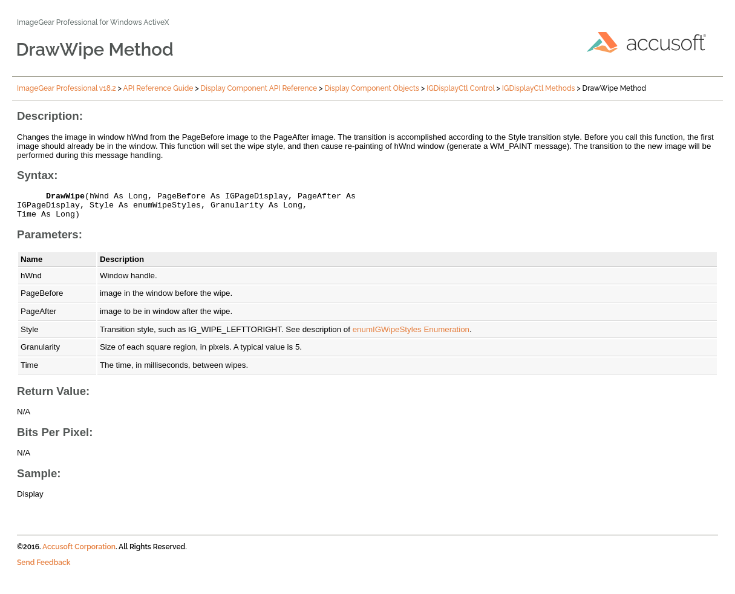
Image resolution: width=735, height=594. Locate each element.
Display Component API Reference (259, 88)
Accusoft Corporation (79, 552)
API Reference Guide (158, 88)
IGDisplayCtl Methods (538, 88)
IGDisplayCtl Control (460, 88)
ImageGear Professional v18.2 (66, 88)
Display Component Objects (371, 88)
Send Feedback (43, 568)
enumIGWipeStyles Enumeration (411, 334)
